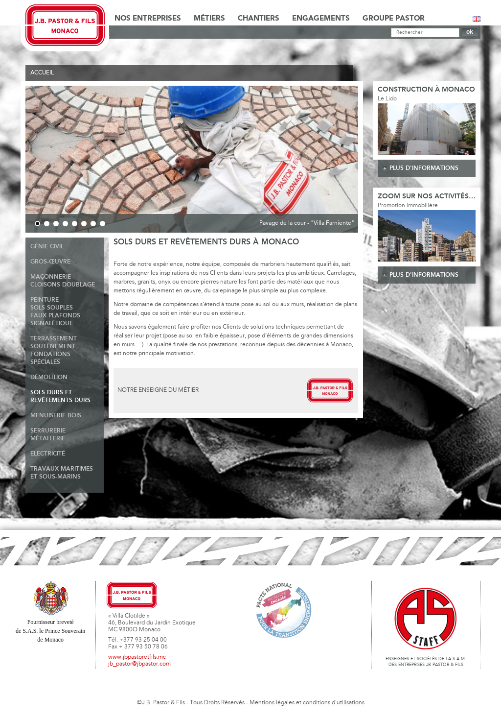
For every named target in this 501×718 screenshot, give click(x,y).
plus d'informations (423, 168)
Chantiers (258, 19)
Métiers (209, 19)
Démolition (49, 377)
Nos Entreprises (147, 19)
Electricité (47, 454)
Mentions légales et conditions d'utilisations (307, 702)
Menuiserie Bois (55, 415)
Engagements (321, 19)
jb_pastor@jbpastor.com (139, 664)
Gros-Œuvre (50, 262)
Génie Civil (47, 246)
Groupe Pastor (394, 19)
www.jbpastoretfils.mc (137, 657)
